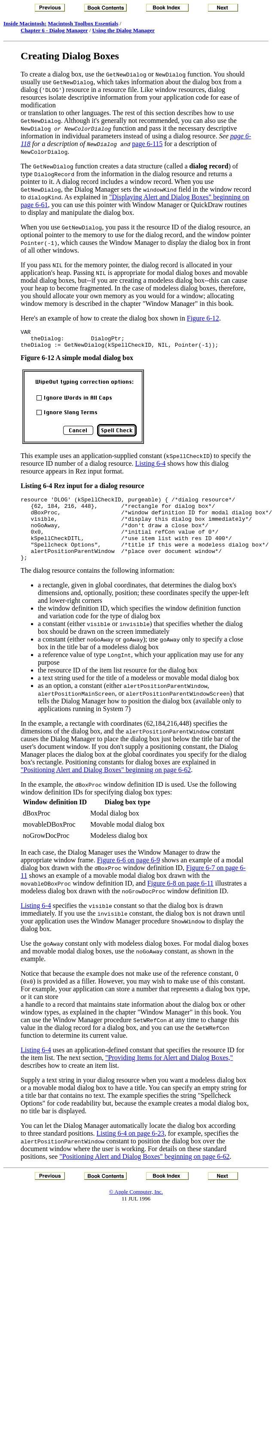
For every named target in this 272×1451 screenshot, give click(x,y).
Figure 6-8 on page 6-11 (180, 900)
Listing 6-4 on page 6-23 (130, 1150)
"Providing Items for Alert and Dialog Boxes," (169, 1074)
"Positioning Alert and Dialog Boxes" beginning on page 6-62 (106, 786)
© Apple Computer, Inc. (136, 1208)
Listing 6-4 (150, 467)
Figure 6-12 (203, 318)
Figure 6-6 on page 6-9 (128, 876)
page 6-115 (147, 143)
